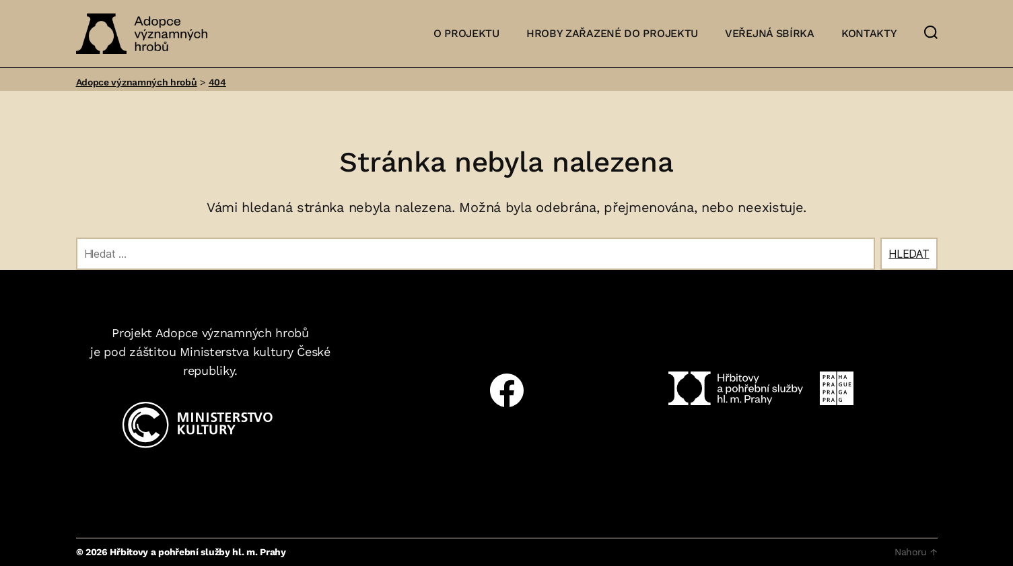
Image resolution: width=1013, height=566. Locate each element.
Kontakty (869, 33)
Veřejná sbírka (769, 33)
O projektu (466, 33)
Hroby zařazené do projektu (612, 33)
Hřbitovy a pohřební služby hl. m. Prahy (197, 551)
